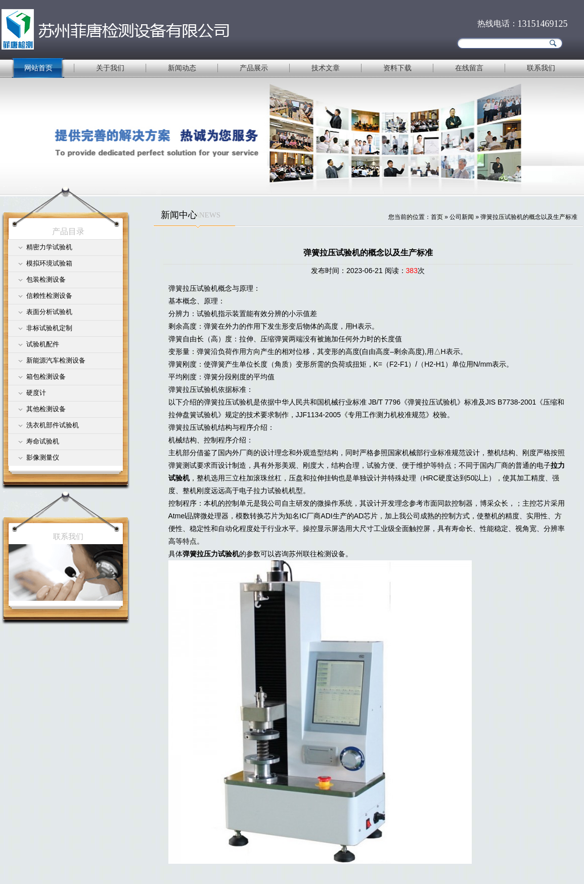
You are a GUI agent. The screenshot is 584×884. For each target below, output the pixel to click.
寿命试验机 (42, 441)
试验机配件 (42, 344)
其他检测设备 (46, 409)
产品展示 (254, 68)
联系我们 (541, 68)
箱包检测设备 (46, 376)
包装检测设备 (46, 279)
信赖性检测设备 (49, 295)
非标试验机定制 (49, 328)
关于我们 (110, 68)
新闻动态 (182, 68)
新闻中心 (179, 215)
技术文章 (325, 68)
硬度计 (36, 392)
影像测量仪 (42, 457)
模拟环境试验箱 (49, 263)
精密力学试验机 (49, 247)
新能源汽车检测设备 (55, 360)
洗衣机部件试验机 (52, 425)
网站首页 (38, 68)
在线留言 (469, 68)
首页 (437, 216)
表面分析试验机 (49, 312)
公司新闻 (462, 216)
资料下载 (397, 68)
